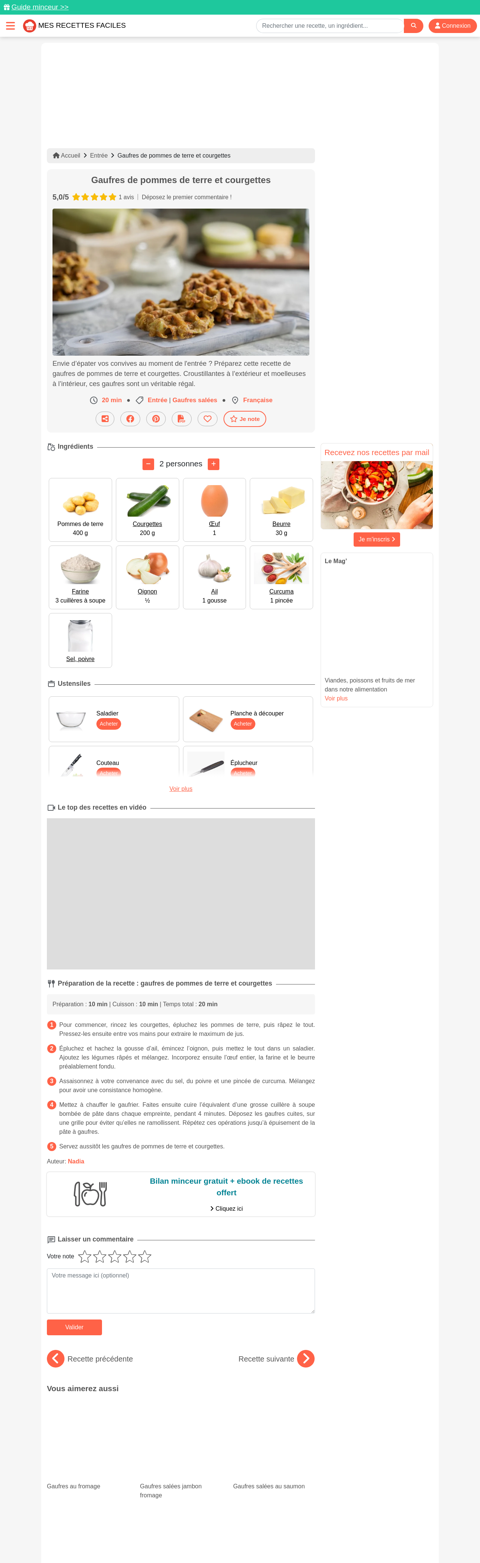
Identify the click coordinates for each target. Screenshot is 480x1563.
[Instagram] (269, 1519)
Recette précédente (90, 1359)
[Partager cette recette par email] (105, 419)
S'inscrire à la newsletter (313, 1541)
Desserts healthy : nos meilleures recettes (273, 1455)
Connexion (453, 26)
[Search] (413, 25)
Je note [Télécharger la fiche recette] (245, 418)
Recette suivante (276, 1359)
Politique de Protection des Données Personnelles (362, 1533)
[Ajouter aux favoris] (208, 419)
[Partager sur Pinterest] (156, 419)
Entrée (99, 155)
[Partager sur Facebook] (130, 419)
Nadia (76, 1161)
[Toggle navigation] (10, 26)
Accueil (66, 155)
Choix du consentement (246, 1541)
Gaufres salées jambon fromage (181, 1420)
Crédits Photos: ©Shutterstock (173, 1541)
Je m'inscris (376, 539)
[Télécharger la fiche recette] (182, 419)
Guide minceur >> (40, 7)
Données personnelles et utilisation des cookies (105, 1533)
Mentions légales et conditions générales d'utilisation (232, 1533)
